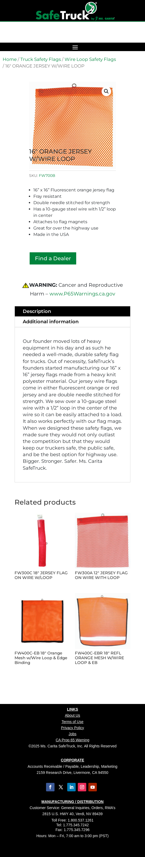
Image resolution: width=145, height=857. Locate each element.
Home (10, 59)
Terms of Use (72, 722)
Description (37, 311)
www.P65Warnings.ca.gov (82, 294)
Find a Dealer (53, 258)
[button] (106, 91)
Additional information (51, 322)
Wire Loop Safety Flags (90, 59)
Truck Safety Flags (40, 59)
